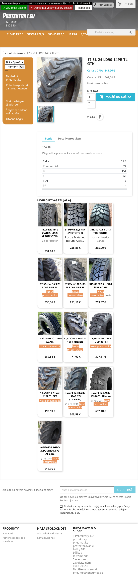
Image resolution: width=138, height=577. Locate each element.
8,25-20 (85, 34)
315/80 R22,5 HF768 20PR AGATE (100, 285)
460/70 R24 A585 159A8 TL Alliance (101, 394)
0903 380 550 (11, 23)
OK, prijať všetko (14, 7)
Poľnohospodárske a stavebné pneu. (18, 86)
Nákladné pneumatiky (13, 77)
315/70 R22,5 (35, 34)
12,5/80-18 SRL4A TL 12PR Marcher (75, 340)
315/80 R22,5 (15, 34)
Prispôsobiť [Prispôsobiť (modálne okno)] (83, 7)
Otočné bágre (15, 119)
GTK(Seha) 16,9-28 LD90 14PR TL (50, 285)
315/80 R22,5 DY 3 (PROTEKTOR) (100, 231)
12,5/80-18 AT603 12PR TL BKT (49, 394)
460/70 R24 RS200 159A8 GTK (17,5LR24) (75, 396)
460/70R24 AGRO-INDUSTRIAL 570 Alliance (50, 451)
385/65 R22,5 (56, 34)
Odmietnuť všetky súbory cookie (51, 7)
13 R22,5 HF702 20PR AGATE (50, 340)
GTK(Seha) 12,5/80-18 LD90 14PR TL (75, 285)
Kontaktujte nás (46, 537)
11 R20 (72, 34)
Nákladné (8, 533)
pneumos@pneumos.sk (88, 572)
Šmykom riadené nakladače (16, 111)
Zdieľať (99, 116)
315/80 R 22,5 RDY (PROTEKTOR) (75, 231)
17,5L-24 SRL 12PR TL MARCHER (100, 340)
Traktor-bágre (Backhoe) (15, 102)
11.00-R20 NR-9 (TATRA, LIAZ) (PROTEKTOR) (49, 233)
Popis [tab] (48, 138)
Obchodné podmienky (49, 533)
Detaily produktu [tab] (69, 138)
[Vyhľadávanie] (111, 32)
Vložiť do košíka (115, 97)
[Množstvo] (91, 97)
